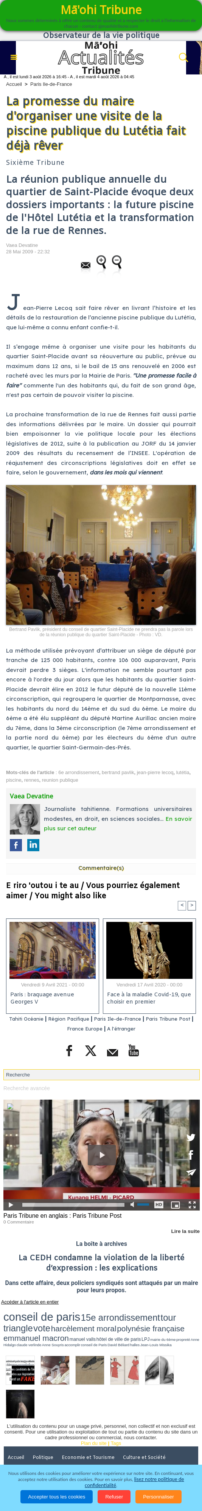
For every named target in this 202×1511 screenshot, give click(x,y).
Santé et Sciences (91, 1446)
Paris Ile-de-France (51, 84)
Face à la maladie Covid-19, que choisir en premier (148, 999)
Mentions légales (133, 1457)
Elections (132, 1446)
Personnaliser (158, 1497)
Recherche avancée (25, 1088)
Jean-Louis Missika (69, 1324)
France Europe (102, 1028)
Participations (88, 1457)
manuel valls (95, 1320)
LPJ (133, 1320)
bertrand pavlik (118, 772)
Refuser (114, 1497)
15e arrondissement (75, 1313)
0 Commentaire (17, 1221)
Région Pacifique (85, 1019)
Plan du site (94, 1421)
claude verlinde (184, 1321)
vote (136, 1313)
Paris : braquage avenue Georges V (41, 999)
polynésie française (24, 1320)
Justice (53, 1446)
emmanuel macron (66, 1320)
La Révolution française (35, 1457)
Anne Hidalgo (169, 1321)
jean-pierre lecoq (155, 772)
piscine (13, 780)
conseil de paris (27, 1313)
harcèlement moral (161, 1313)
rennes (31, 780)
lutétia (183, 772)
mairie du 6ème (144, 1321)
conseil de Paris (30, 1324)
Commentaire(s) (101, 867)
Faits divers (21, 1446)
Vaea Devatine (22, 245)
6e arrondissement (78, 772)
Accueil (14, 84)
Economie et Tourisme (91, 1435)
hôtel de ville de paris (117, 1320)
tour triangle (115, 1313)
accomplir (17, 1324)
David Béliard (45, 1324)
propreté (157, 1321)
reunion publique (60, 780)
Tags (116, 1421)
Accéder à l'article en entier (26, 1300)
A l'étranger (143, 1028)
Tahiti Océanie (36, 1019)
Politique (45, 1435)
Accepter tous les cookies (56, 1497)
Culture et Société (148, 1435)
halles (56, 1324)
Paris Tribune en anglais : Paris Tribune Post (59, 1215)
